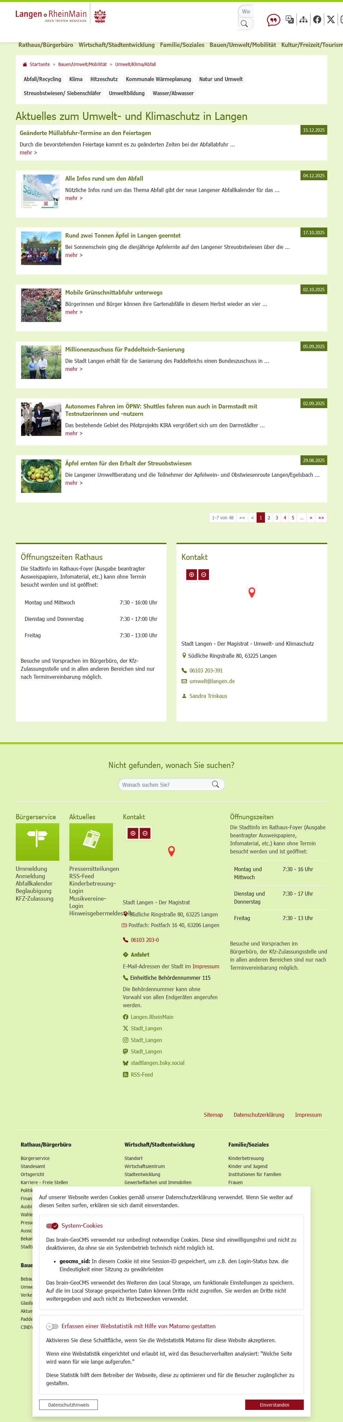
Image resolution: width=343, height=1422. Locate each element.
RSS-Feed (142, 1074)
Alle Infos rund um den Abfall (104, 178)
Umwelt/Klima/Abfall (135, 64)
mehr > (28, 152)
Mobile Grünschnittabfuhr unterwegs (113, 292)
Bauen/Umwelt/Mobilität (82, 64)
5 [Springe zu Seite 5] (293, 517)
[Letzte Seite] (321, 517)
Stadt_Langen (146, 1028)
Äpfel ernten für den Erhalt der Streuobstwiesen (128, 463)
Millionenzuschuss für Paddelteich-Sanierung (125, 349)
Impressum (206, 966)
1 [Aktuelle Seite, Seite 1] (261, 517)
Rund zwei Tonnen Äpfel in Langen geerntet (123, 235)
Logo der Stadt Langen (71, 15)
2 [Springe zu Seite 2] (269, 517)
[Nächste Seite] (311, 517)
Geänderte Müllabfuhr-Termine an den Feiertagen (85, 132)
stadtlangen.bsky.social (158, 1062)
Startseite (40, 64)
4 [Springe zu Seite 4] (285, 517)
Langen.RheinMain (152, 1017)
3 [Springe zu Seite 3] (277, 517)
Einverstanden (274, 1405)
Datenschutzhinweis (68, 1405)
